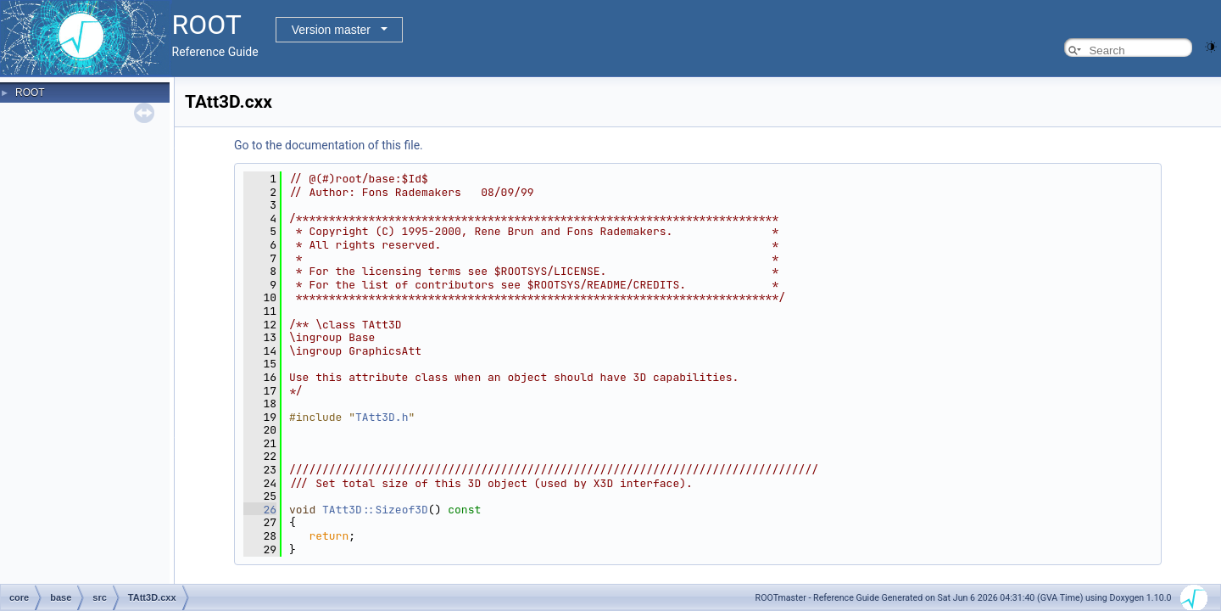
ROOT (30, 92)
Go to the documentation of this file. (328, 145)
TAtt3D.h (381, 417)
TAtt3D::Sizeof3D (375, 509)
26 (259, 509)
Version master (331, 29)
